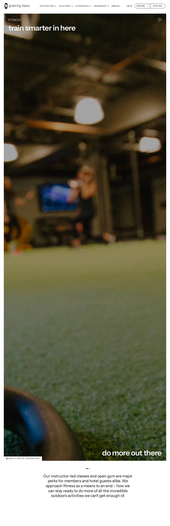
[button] (48, 6)
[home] (19, 6)
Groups (116, 6)
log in (129, 6)
